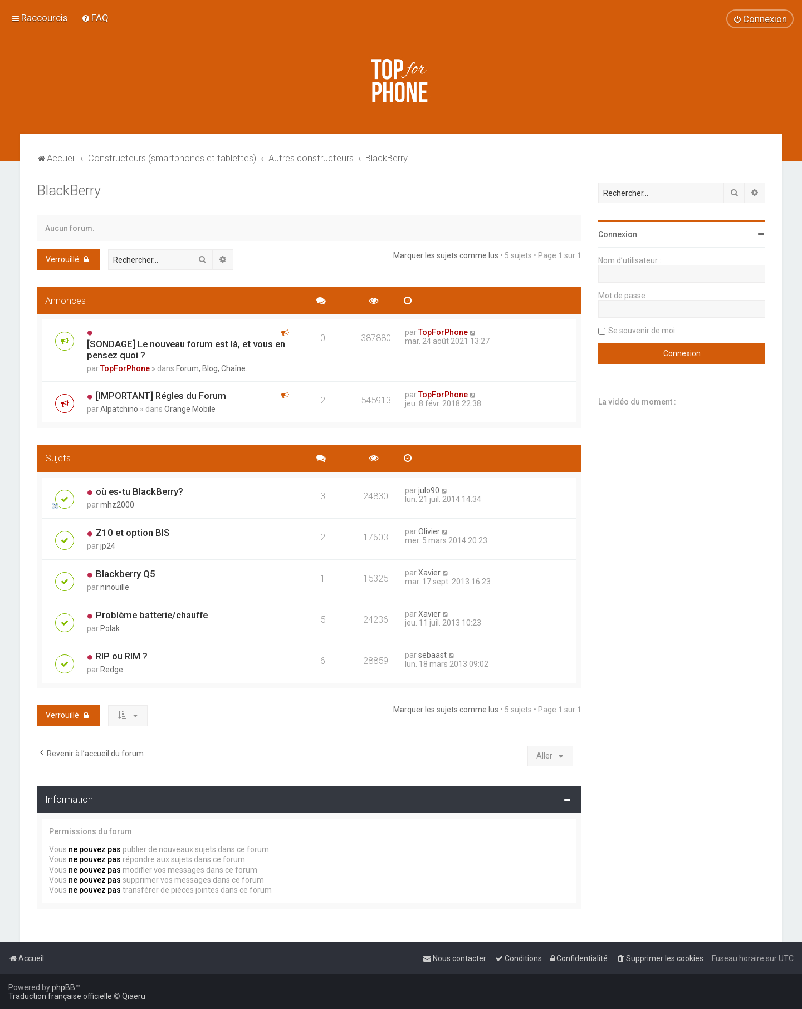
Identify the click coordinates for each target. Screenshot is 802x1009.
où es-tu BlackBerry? (139, 491)
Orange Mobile (190, 409)
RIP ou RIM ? (122, 656)
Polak (110, 628)
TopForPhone (125, 368)
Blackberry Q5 (125, 573)
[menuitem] (95, 17)
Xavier (429, 572)
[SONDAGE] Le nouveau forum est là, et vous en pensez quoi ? (186, 349)
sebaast (432, 655)
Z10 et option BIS (133, 532)
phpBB (63, 987)
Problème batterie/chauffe (152, 615)
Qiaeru (133, 996)
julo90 (428, 490)
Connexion (617, 234)
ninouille (114, 587)
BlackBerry (69, 191)
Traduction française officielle (60, 996)
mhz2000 (117, 504)
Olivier (429, 531)
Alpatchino (119, 409)
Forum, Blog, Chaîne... (213, 368)
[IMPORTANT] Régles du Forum (161, 395)
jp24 (107, 546)
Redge (111, 669)
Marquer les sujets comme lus (445, 255)
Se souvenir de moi (641, 330)
